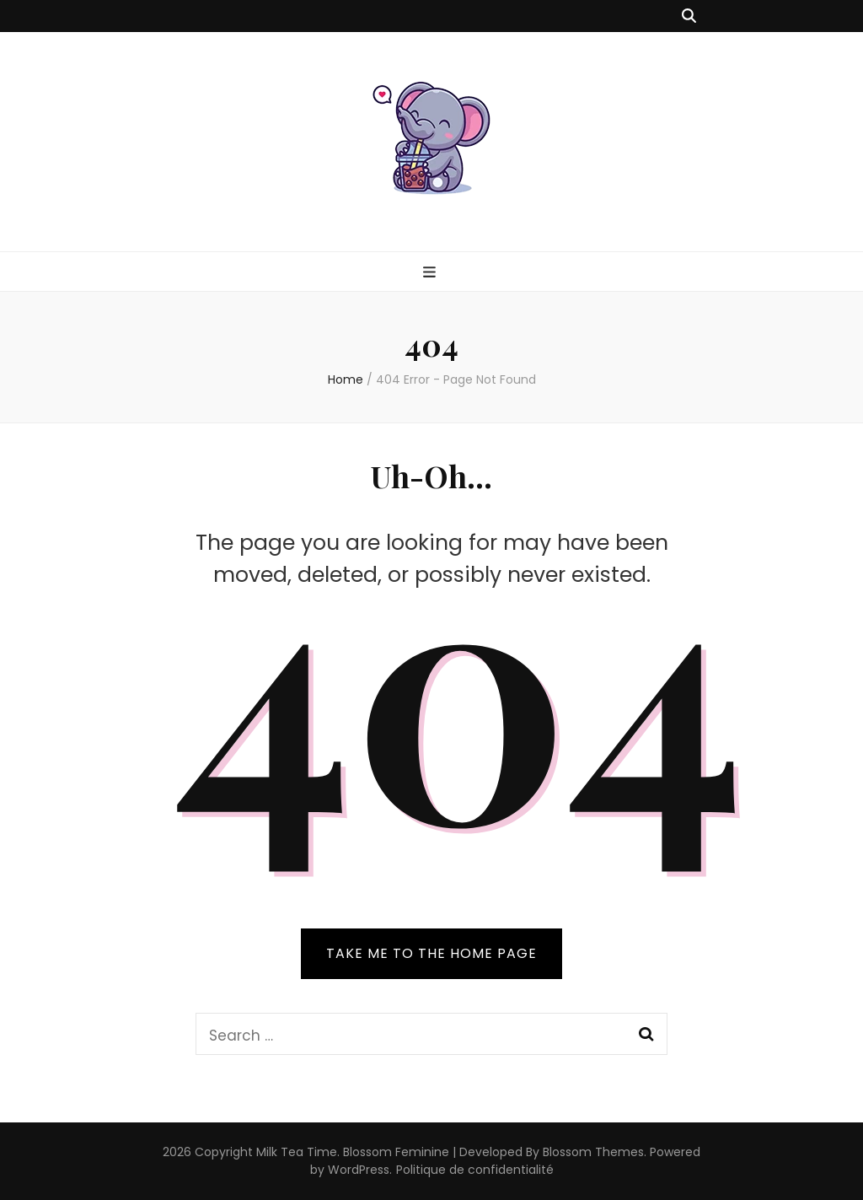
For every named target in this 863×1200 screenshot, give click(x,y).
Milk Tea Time (296, 1151)
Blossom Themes (593, 1151)
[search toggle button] (689, 16)
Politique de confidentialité (475, 1169)
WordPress (358, 1169)
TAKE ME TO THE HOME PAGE (431, 953)
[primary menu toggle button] (431, 272)
